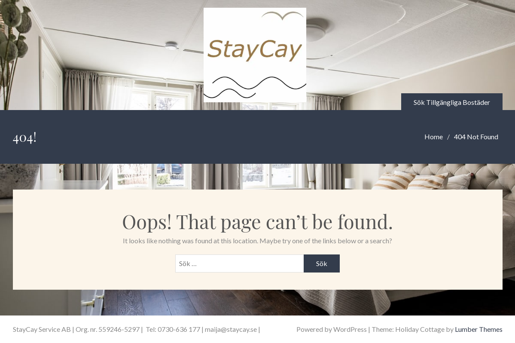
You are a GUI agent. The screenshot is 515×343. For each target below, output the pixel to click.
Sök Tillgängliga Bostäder (452, 102)
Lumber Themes (479, 329)
